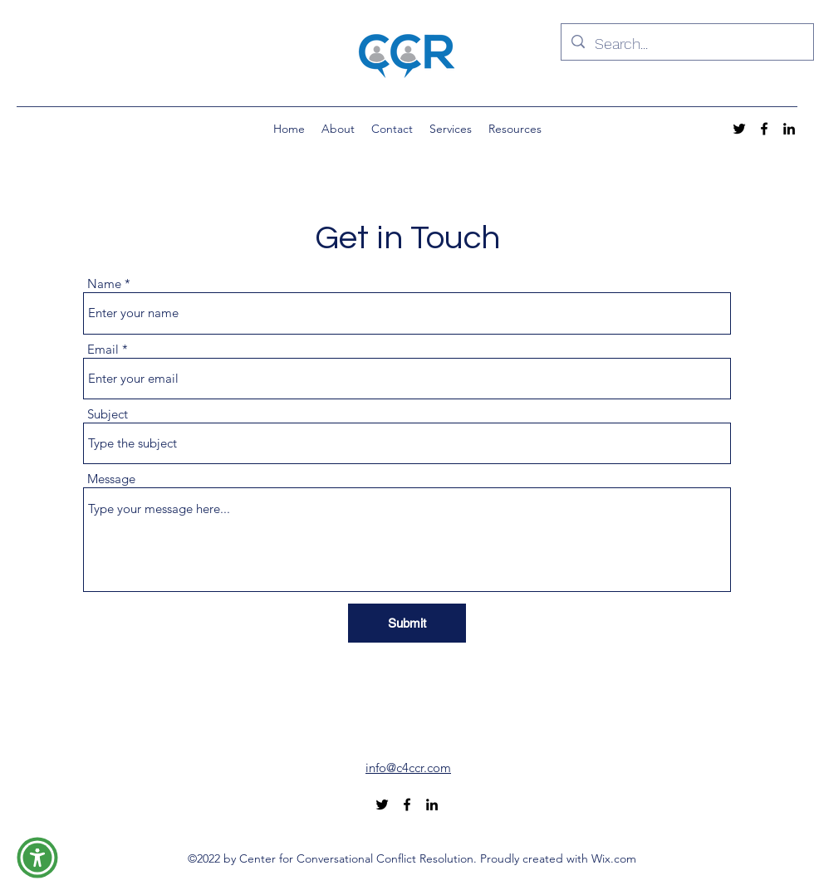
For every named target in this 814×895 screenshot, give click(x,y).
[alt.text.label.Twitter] (739, 128)
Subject (107, 414)
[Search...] (686, 44)
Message (111, 478)
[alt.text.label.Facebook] (764, 128)
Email (103, 349)
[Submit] (407, 623)
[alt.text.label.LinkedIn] (789, 128)
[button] (37, 857)
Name (104, 283)
